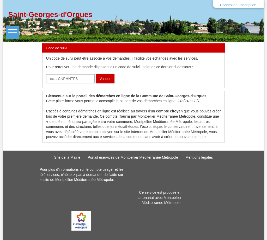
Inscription (248, 5)
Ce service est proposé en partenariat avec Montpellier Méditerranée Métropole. (158, 197)
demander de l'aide (101, 175)
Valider (105, 79)
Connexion (229, 5)
